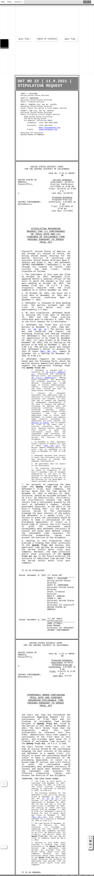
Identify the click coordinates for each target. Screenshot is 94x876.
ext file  (70, 39)
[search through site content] (53, 2)
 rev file (23, 39)
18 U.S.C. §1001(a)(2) (43, 378)
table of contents (47, 39)
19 (34, 329)
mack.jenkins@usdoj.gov (49, 128)
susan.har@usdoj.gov (48, 129)
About (9, 2)
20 (40, 329)
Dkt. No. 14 (48, 351)
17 (29, 329)
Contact (17, 2)
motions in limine (40, 423)
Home (3, 2)
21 (45, 329)
